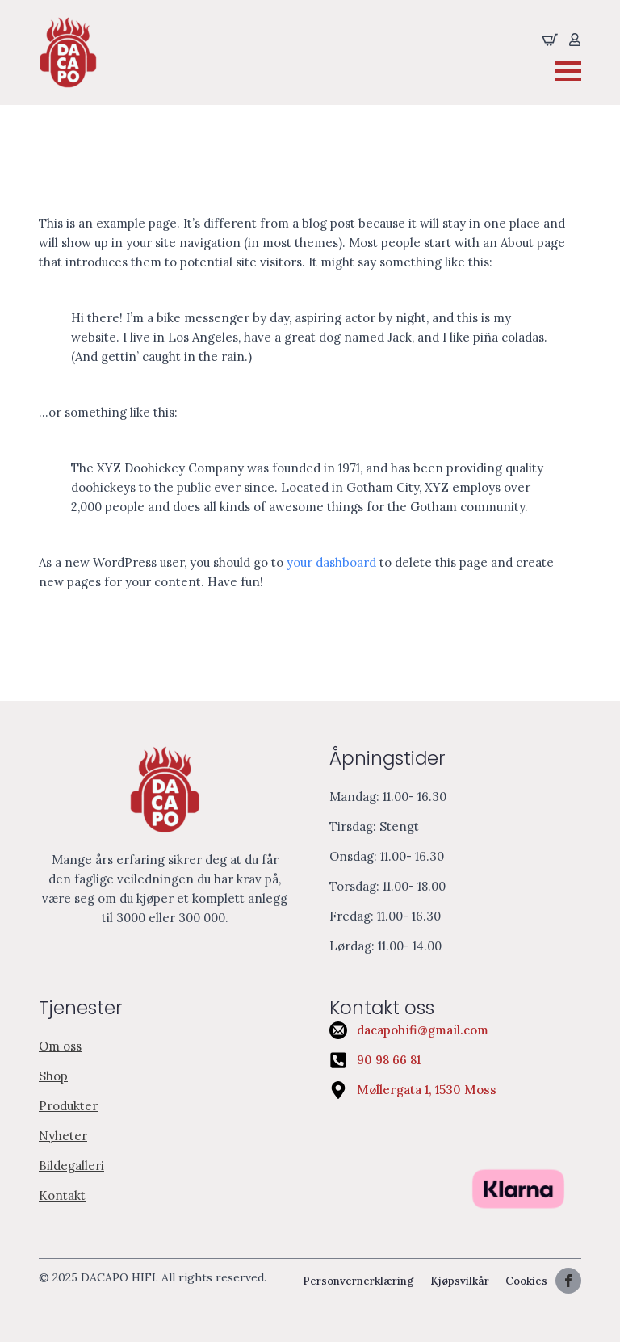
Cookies (526, 1281)
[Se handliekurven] (549, 39)
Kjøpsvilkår (459, 1281)
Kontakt (62, 1195)
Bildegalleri (71, 1165)
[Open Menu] (568, 71)
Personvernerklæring (358, 1281)
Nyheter (63, 1135)
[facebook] (568, 1281)
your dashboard (331, 562)
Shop (53, 1076)
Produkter (68, 1105)
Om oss (60, 1046)
